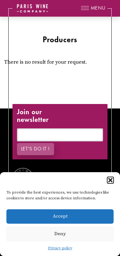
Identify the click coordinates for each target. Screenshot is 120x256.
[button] (110, 180)
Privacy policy (60, 248)
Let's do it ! (35, 149)
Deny (60, 234)
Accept (60, 216)
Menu (98, 8)
